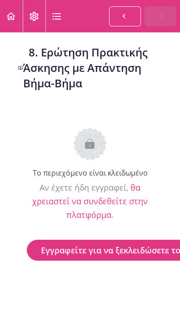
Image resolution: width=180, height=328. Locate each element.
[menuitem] (34, 16)
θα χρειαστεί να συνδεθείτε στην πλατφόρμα (90, 201)
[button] (11, 16)
